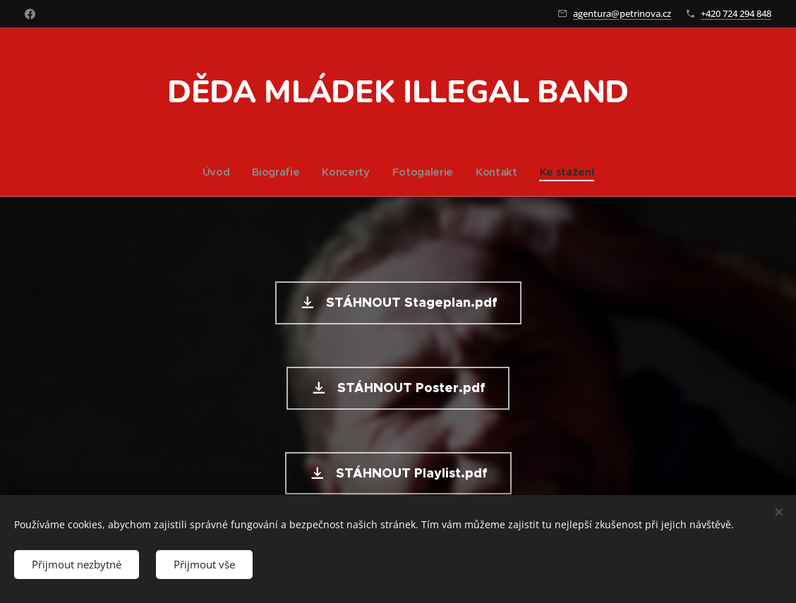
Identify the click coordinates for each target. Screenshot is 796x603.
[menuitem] (216, 172)
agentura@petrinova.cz (622, 13)
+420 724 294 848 (736, 13)
